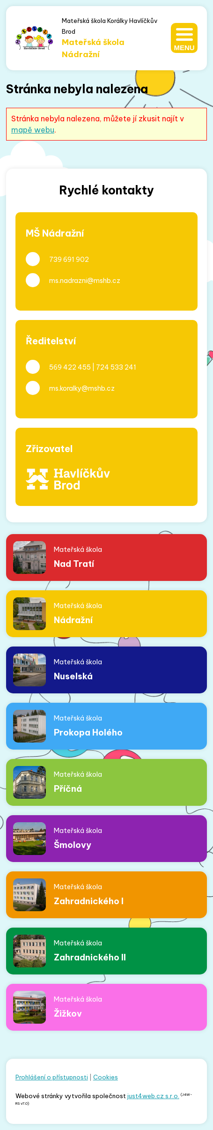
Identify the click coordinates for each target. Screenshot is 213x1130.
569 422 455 (70, 367)
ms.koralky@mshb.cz (82, 388)
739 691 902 (69, 259)
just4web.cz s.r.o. (153, 1096)
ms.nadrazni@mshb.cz (84, 280)
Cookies (105, 1077)
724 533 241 (116, 367)
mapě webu (32, 129)
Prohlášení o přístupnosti (51, 1077)
